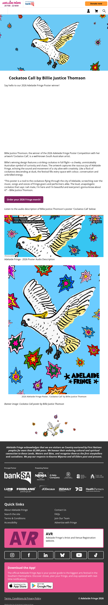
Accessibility (10, 522)
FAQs (57, 514)
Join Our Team (62, 518)
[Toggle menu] (4, 10)
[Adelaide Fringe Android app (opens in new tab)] (41, 585)
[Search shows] (104, 10)
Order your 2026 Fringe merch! (24, 199)
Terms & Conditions (14, 518)
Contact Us (60, 509)
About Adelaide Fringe (16, 509)
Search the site (12, 514)
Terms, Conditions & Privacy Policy (22, 598)
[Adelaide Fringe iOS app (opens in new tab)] (18, 585)
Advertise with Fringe (66, 522)
